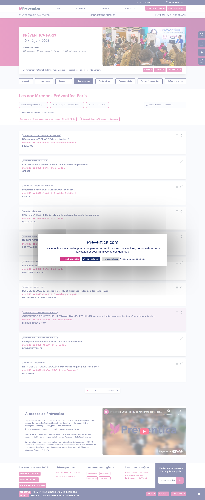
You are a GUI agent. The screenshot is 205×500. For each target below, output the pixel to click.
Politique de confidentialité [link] (133, 259)
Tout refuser (91, 259)
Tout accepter (70, 259)
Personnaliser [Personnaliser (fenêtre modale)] (110, 259)
